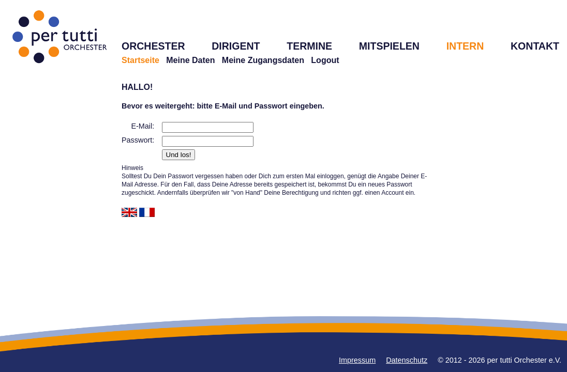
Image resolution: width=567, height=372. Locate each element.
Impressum (357, 360)
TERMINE (309, 46)
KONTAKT (535, 46)
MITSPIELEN (389, 46)
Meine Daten (190, 60)
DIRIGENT (236, 46)
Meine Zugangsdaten (263, 60)
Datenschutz (406, 360)
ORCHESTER (153, 46)
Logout (325, 60)
